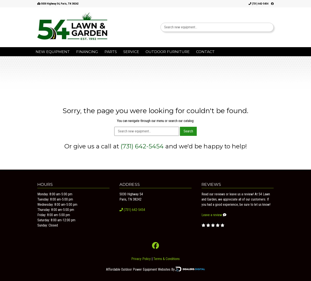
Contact (205, 51)
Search (188, 131)
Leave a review (212, 215)
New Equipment (53, 51)
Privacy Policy (141, 259)
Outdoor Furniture (168, 51)
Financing (87, 51)
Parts (111, 51)
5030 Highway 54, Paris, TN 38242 (59, 3)
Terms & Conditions (166, 259)
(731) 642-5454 (258, 3)
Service (131, 51)
